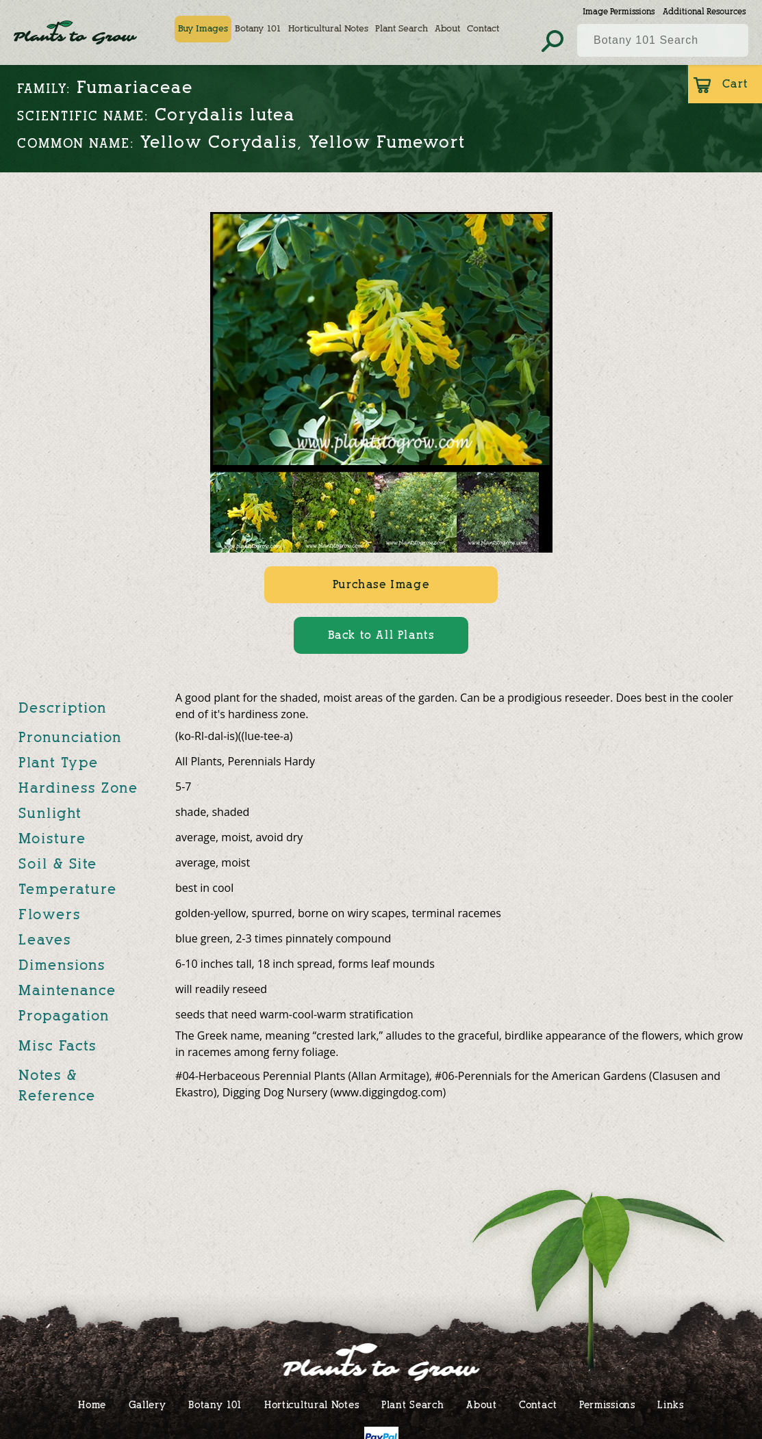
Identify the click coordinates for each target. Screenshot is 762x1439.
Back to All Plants (381, 635)
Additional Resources (704, 11)
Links (670, 1404)
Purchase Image (381, 584)
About (447, 29)
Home (92, 1404)
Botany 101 (258, 29)
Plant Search (401, 29)
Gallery (147, 1404)
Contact (483, 29)
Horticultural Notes (328, 29)
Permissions (607, 1404)
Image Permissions (619, 11)
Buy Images (203, 29)
